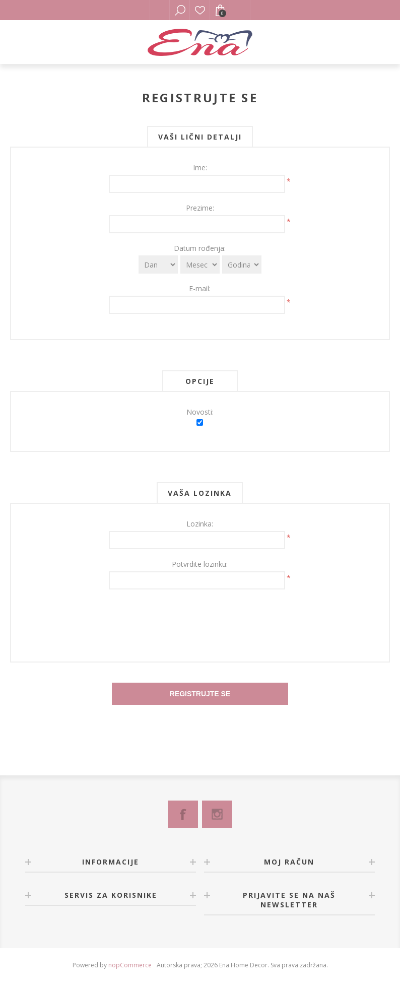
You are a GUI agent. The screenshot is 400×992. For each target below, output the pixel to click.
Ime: (200, 167)
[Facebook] (183, 814)
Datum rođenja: (200, 248)
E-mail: (200, 288)
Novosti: (200, 412)
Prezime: (200, 208)
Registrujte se (200, 694)
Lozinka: (199, 523)
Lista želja (200, 10)
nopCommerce (130, 965)
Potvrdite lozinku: (200, 564)
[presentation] (200, 619)
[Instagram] (217, 814)
